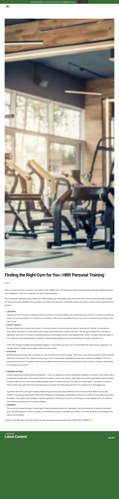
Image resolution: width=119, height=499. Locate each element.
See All (111, 438)
